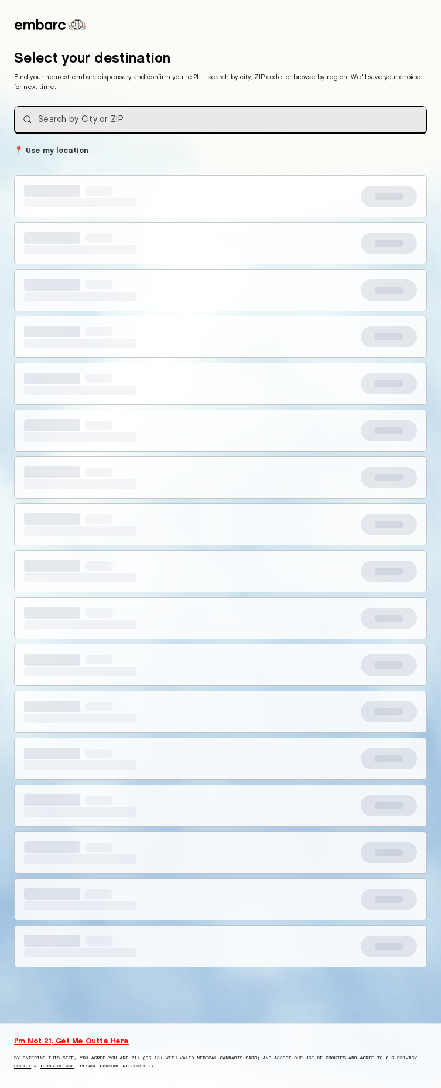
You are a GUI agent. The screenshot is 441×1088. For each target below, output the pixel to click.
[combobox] (220, 119)
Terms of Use (57, 1066)
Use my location (51, 149)
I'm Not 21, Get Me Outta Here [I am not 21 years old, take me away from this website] (71, 1040)
